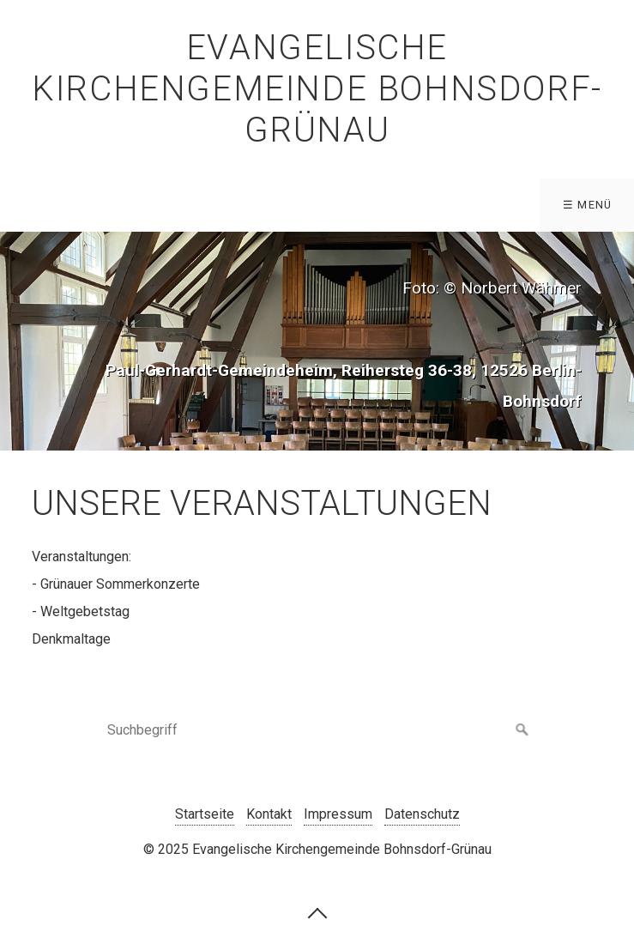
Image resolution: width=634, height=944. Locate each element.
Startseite (204, 814)
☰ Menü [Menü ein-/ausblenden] (588, 204)
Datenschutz (422, 814)
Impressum (338, 814)
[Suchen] (522, 730)
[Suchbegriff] (317, 730)
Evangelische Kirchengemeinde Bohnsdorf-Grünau (317, 88)
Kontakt (269, 814)
